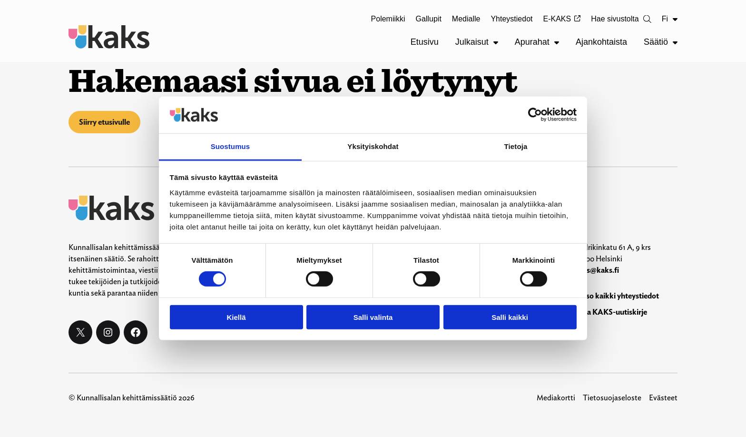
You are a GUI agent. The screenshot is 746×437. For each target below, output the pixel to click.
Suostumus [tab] (230, 146)
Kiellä (235, 317)
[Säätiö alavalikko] (675, 42)
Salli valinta (373, 317)
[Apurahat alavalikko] (556, 42)
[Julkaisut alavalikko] (495, 42)
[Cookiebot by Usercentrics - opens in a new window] (535, 115)
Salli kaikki (509, 317)
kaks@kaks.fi (596, 270)
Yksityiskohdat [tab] (372, 146)
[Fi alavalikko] (675, 19)
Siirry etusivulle (104, 122)
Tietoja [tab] (516, 146)
